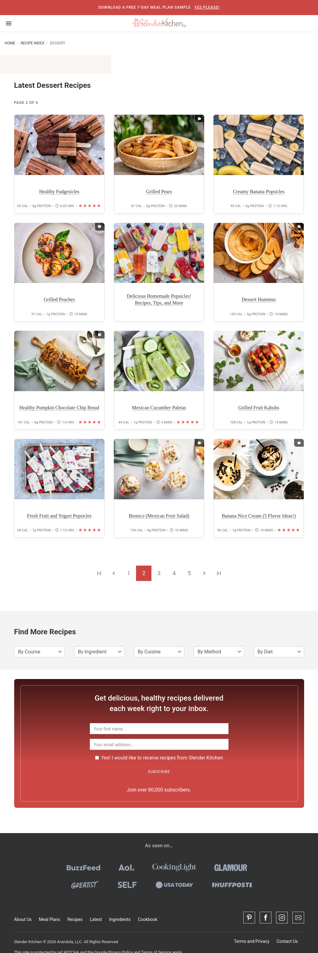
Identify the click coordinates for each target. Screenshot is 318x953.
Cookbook (147, 919)
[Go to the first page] (99, 573)
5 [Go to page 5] (189, 573)
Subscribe (159, 772)
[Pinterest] (249, 917)
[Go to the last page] (218, 573)
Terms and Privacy (252, 941)
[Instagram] (282, 917)
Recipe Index (32, 43)
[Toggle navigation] (8, 23)
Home (10, 43)
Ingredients (120, 919)
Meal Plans (49, 919)
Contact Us (287, 941)
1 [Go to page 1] (128, 573)
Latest (96, 919)
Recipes (74, 919)
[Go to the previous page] (113, 573)
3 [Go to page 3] (158, 573)
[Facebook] (265, 917)
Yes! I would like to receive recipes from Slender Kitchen (159, 758)
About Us (23, 919)
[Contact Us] (298, 917)
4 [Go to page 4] (174, 573)
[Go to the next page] (204, 573)
